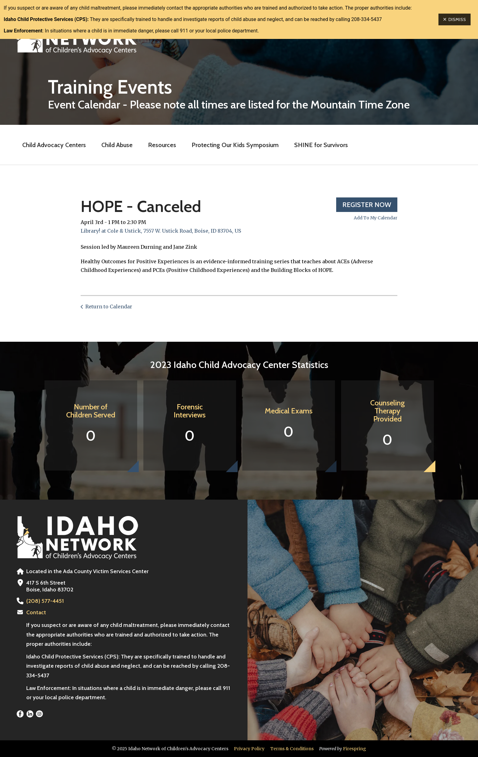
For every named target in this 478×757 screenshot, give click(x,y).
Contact (36, 612)
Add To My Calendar (375, 218)
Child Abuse (117, 145)
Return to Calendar (108, 306)
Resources (162, 145)
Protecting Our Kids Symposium (235, 145)
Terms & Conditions (292, 748)
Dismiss (454, 19)
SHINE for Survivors (321, 145)
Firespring (354, 748)
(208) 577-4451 (45, 601)
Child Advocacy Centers (54, 145)
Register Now (366, 205)
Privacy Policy (249, 748)
